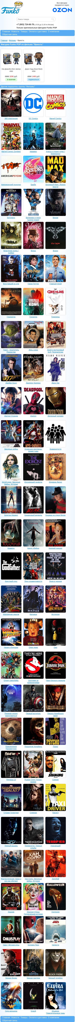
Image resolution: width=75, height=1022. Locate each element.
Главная (6, 31)
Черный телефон (55, 978)
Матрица (33, 614)
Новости (15, 31)
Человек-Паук (33, 945)
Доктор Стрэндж (11, 416)
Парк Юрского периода (55, 680)
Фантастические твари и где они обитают (11, 880)
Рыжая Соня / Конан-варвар (33, 781)
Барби (33, 185)
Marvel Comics (55, 118)
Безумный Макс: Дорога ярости (55, 186)
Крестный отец (11, 581)
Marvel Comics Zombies (11, 152)
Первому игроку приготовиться (11, 715)
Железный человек (55, 416)
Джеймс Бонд (11, 383)
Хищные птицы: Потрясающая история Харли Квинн (33, 914)
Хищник (11, 912)
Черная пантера (33, 978)
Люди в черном (55, 581)
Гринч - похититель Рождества (11, 351)
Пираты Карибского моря (55, 715)
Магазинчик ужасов (11, 614)
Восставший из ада (11, 284)
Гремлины (55, 317)
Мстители (56, 614)
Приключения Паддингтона (11, 748)
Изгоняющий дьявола (33, 482)
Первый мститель (33, 714)
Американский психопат (11, 185)
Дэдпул (33, 416)
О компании (53, 31)
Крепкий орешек (55, 548)
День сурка (33, 350)
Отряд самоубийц (11, 680)
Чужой (33, 1011)
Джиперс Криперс (33, 383)
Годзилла (33, 317)
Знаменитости (55, 449)
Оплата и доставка (38, 31)
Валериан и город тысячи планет (33, 219)
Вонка (33, 251)
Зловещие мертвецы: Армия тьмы (33, 450)
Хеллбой (55, 879)
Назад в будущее (11, 647)
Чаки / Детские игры (11, 945)
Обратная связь (9, 34)
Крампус (11, 548)
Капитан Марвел (11, 515)
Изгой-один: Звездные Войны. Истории (11, 483)
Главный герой (55, 284)
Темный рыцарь (11, 846)
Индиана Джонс (55, 482)
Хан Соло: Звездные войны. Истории (33, 880)
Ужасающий (55, 846)
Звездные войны (11, 449)
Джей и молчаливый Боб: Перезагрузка (55, 351)
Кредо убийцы (33, 548)
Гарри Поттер (33, 284)
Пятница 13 (11, 780)
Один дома (33, 647)
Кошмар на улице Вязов (55, 515)
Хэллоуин (56, 912)
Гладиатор (11, 317)
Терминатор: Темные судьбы (33, 847)
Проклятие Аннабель (33, 747)
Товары (24, 31)
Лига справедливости (33, 581)
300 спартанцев (11, 118)
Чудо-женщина (11, 1011)
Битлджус (11, 218)
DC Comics (33, 118)
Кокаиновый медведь (33, 515)
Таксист (55, 813)
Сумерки (33, 813)
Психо (55, 747)
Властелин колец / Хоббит (11, 252)
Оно (55, 647)
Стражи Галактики (11, 813)
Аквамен (33, 152)
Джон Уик (55, 383)
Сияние (55, 780)
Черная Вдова (11, 978)
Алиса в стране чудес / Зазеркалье (55, 153)
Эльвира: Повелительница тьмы (55, 1012)
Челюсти (55, 945)
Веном (55, 218)
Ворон (55, 251)
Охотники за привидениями (33, 681)
